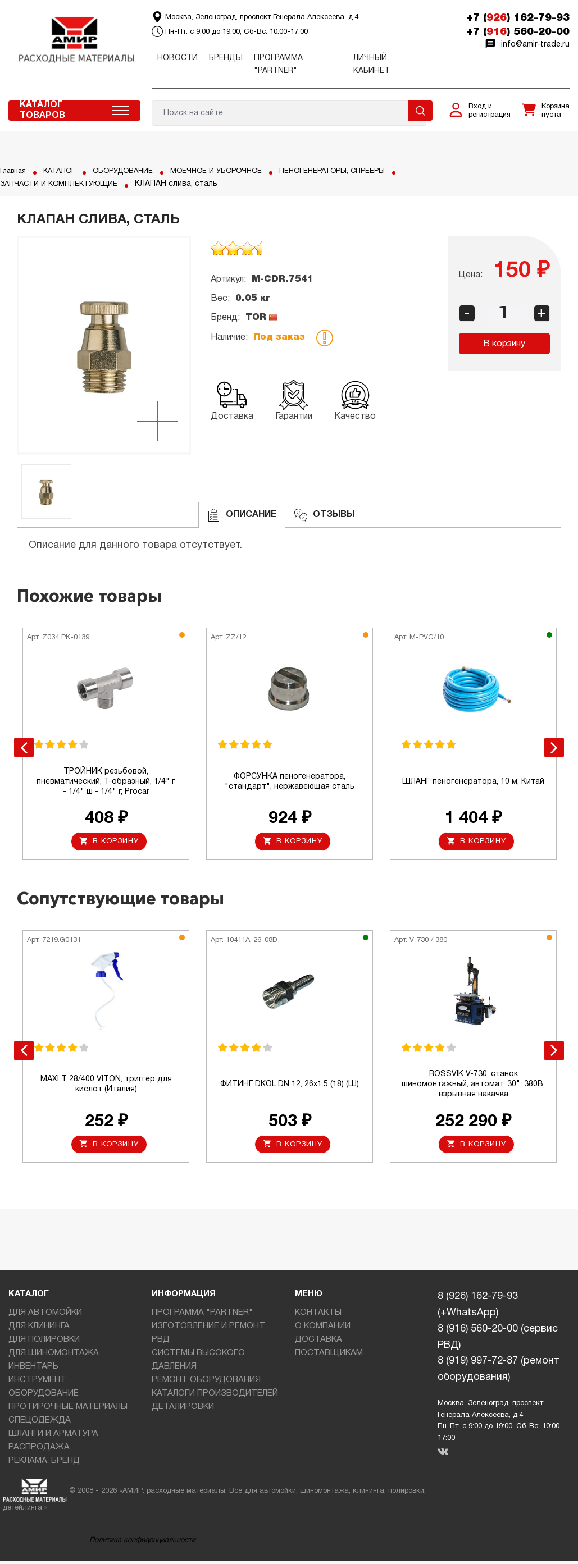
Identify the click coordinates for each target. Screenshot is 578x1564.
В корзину (504, 344)
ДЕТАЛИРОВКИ (183, 1410)
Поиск (420, 110)
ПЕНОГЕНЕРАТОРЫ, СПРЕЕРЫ (57, 184)
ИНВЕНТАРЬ (33, 1370)
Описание (241, 515)
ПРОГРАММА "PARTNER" (202, 1316)
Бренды (226, 58)
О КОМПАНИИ (323, 1329)
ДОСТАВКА (318, 1343)
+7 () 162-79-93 (518, 17)
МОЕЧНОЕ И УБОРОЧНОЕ (232, 171)
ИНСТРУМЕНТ (37, 1383)
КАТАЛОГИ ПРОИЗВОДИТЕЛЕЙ (215, 1397)
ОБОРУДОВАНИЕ (132, 171)
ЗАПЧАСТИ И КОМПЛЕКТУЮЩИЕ (196, 184)
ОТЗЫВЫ (324, 515)
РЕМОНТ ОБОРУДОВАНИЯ (206, 1383)
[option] (104, 345)
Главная (15, 171)
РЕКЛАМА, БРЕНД (44, 1464)
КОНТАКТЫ (318, 1316)
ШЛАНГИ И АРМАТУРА (53, 1437)
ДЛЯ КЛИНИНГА (39, 1329)
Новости (177, 58)
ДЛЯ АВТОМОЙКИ (45, 1316)
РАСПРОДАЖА (39, 1451)
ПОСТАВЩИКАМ (329, 1356)
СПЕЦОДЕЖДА (39, 1424)
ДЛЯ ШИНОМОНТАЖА (53, 1356)
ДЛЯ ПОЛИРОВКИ (44, 1343)
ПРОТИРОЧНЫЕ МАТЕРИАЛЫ (68, 1410)
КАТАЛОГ (64, 171)
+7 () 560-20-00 (518, 32)
